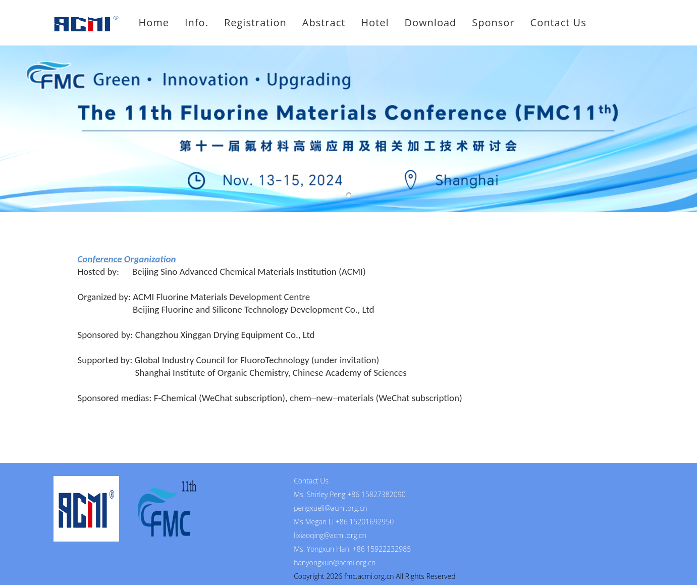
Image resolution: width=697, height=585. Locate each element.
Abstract (324, 22)
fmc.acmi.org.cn (369, 576)
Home (154, 22)
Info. (196, 22)
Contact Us (558, 22)
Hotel (375, 22)
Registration (255, 22)
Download (431, 22)
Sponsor (493, 22)
